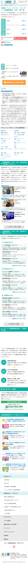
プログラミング (5, 134)
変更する (24, 20)
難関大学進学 (4, 132)
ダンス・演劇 (4, 147)
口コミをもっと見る (14, 324)
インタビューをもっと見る (14, 226)
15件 (15, 65)
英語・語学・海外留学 (19, 132)
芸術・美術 (3, 153)
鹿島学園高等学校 (7, 91)
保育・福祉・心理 (18, 153)
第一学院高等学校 (7, 45)
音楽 (15, 147)
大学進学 (16, 130)
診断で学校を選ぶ (21, 38)
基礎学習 (3, 130)
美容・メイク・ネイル (6, 149)
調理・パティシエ (5, 155)
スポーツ (16, 155)
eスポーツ (3, 143)
